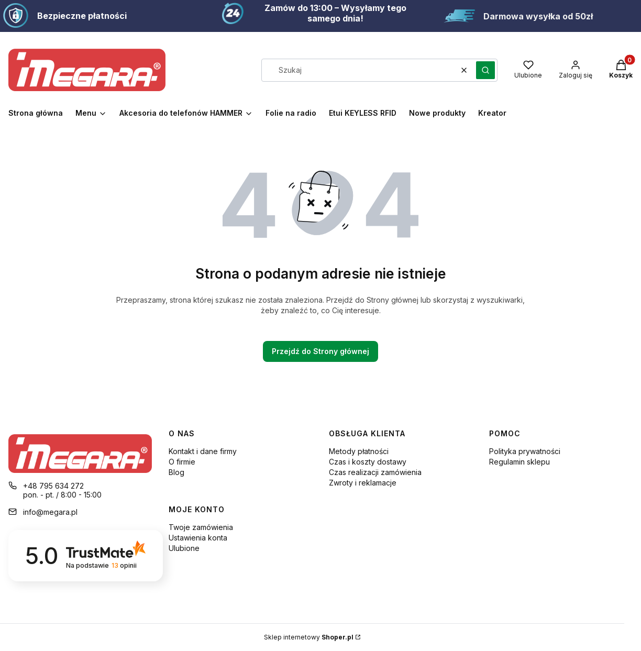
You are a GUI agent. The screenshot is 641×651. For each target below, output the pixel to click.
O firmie (182, 461)
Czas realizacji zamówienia (375, 472)
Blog (176, 472)
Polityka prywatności (524, 451)
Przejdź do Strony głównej (320, 351)
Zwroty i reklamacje (362, 482)
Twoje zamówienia (201, 527)
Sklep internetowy (308, 637)
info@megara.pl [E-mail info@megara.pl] (50, 511)
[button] (485, 70)
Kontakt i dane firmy (203, 451)
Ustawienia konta (198, 537)
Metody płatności (359, 451)
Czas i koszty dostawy (367, 461)
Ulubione (184, 548)
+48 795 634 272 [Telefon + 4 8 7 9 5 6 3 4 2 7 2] (53, 485)
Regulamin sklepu (519, 461)
